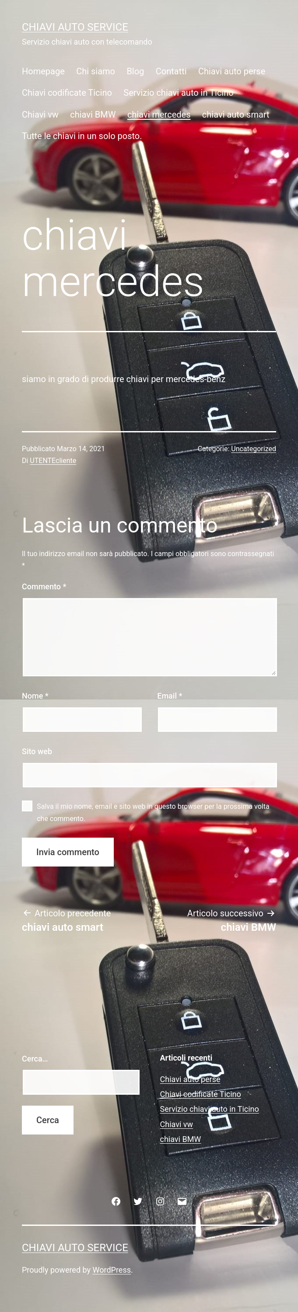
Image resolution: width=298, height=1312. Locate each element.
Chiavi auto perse (231, 71)
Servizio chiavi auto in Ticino (178, 92)
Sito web (37, 751)
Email (169, 695)
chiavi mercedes (159, 114)
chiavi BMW (93, 114)
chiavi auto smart (236, 114)
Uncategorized (253, 449)
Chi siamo (95, 71)
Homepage (43, 71)
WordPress (112, 1269)
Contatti (171, 71)
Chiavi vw (40, 114)
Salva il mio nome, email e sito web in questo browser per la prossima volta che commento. (153, 812)
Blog (135, 71)
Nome (35, 695)
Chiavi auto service (75, 27)
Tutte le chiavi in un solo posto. (82, 136)
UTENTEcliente (53, 460)
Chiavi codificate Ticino (67, 92)
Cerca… (35, 1058)
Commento (44, 586)
